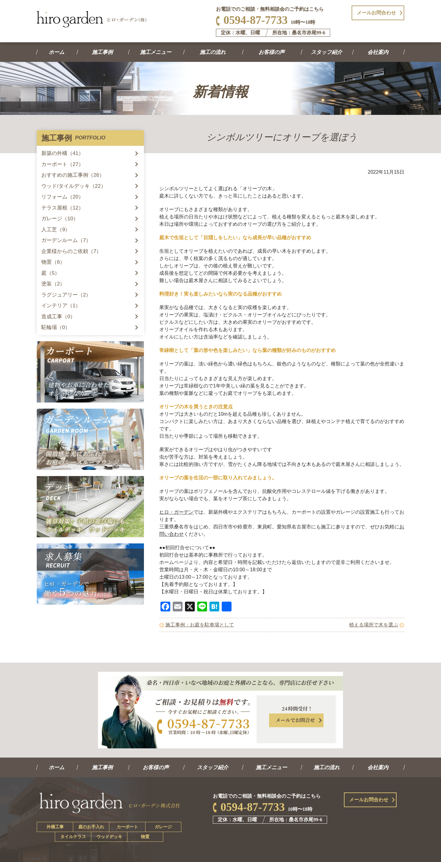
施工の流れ (213, 52)
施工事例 (103, 52)
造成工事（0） (58, 316)
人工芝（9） (55, 230)
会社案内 (378, 52)
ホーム (57, 52)
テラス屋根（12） (62, 208)
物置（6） (53, 262)
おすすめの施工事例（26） (72, 175)
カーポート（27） (62, 164)
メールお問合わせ (376, 12)
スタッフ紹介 (327, 52)
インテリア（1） (61, 305)
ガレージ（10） (59, 218)
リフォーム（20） (62, 197)
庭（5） (50, 273)
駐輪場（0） (55, 327)
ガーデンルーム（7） (66, 240)
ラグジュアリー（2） (66, 295)
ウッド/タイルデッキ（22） (73, 186)
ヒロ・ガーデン (176, 512)
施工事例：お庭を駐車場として (199, 624)
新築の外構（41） (62, 153)
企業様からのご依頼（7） (71, 251)
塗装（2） (53, 284)
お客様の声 (272, 52)
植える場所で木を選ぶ (373, 624)
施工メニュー (156, 52)
